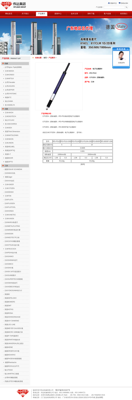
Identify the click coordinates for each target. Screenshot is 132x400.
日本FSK (8, 196)
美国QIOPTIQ (10, 150)
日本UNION (9, 143)
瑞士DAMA (9, 101)
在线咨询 (121, 63)
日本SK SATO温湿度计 (13, 272)
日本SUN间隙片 (10, 275)
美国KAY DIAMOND (12, 321)
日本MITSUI (9, 78)
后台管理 (99, 397)
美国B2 (7, 294)
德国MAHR (9, 158)
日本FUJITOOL (10, 207)
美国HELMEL (10, 147)
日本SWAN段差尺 (11, 283)
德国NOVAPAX (10, 355)
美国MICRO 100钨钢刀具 (14, 332)
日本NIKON (9, 139)
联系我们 (123, 14)
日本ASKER (9, 184)
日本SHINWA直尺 (11, 260)
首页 (45, 58)
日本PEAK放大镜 (11, 253)
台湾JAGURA (10, 86)
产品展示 (41, 14)
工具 (4, 166)
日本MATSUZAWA (11, 135)
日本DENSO (9, 192)
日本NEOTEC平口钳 (12, 237)
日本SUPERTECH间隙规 (14, 279)
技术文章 (74, 14)
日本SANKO (9, 256)
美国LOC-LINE (10, 325)
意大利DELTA (10, 105)
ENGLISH (124, 3)
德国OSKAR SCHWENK (13, 169)
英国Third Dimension (12, 131)
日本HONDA (9, 211)
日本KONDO (9, 75)
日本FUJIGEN (10, 203)
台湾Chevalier (10, 82)
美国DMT (8, 306)
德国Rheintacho (10, 362)
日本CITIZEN (10, 188)
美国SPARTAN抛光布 (12, 340)
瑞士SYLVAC (9, 120)
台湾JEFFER (9, 90)
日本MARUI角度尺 (11, 222)
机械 (4, 63)
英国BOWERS (10, 302)
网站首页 (8, 14)
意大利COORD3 (11, 124)
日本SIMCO (9, 264)
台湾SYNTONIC (11, 94)
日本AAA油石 (9, 181)
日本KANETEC (10, 215)
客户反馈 (107, 14)
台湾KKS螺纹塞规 (11, 378)
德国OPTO (9, 162)
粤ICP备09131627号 (62, 390)
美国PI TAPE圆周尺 (12, 336)
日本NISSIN (9, 234)
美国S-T (8, 154)
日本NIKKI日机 (10, 173)
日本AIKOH (9, 113)
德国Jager (8, 177)
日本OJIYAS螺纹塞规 (12, 241)
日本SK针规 (9, 268)
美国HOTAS (9, 309)
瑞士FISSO (9, 370)
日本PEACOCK (10, 249)
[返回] (83, 164)
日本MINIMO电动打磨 (12, 230)
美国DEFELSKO (10, 298)
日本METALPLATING (12, 226)
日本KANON (9, 219)
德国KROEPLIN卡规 (12, 351)
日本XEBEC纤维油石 (12, 287)
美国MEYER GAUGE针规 (14, 328)
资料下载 (90, 14)
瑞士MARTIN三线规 (12, 374)
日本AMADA (9, 71)
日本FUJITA (9, 200)
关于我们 (25, 14)
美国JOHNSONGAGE (12, 317)
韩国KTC (8, 97)
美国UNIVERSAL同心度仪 (14, 343)
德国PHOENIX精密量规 (13, 359)
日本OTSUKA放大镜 (12, 245)
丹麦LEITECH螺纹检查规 (14, 381)
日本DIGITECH (10, 116)
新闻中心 (58, 14)
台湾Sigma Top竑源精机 (13, 67)
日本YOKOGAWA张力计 (13, 290)
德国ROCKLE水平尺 (12, 366)
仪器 (4, 109)
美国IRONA (9, 313)
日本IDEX (8, 128)
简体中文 (113, 3)
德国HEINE (9, 347)
